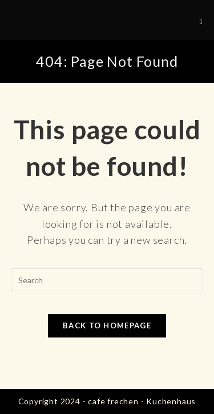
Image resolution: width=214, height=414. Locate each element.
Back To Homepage (107, 325)
